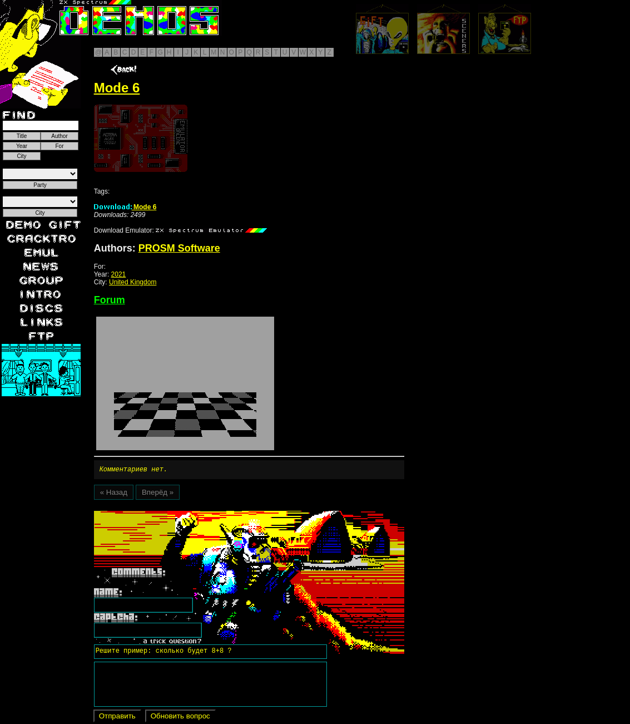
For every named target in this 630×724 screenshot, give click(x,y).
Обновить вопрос (180, 717)
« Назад (113, 494)
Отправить (117, 717)
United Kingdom (132, 282)
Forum (109, 300)
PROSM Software (179, 248)
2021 (118, 274)
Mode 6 (125, 207)
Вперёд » (157, 494)
